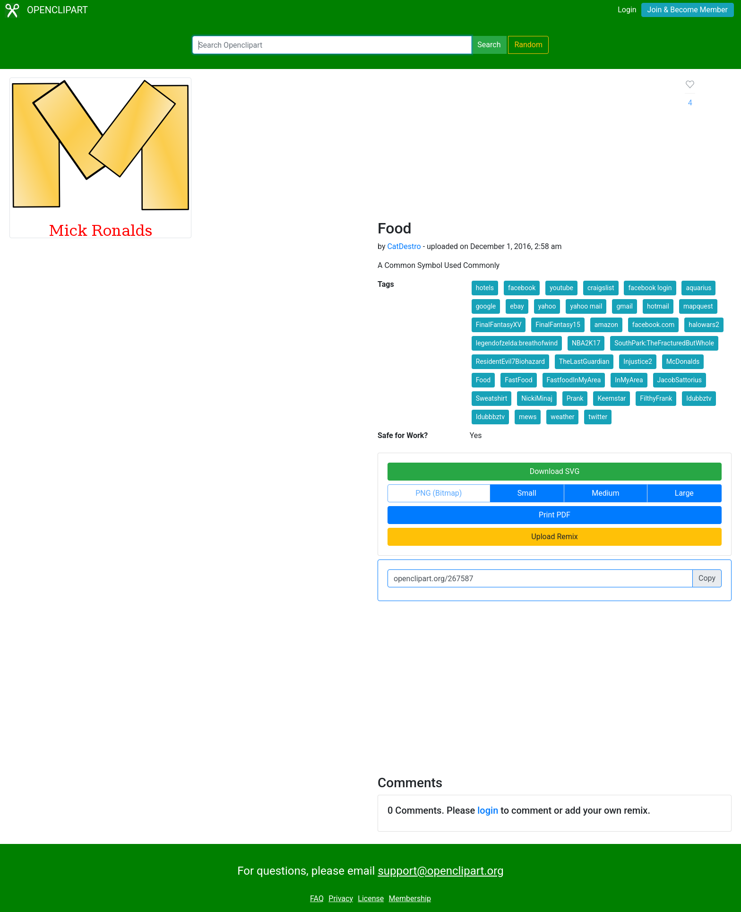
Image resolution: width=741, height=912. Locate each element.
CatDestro (404, 246)
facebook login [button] (650, 288)
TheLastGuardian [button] (584, 361)
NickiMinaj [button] (536, 398)
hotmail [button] (658, 306)
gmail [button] (624, 306)
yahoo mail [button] (586, 306)
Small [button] (526, 493)
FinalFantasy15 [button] (557, 324)
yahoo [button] (547, 306)
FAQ (317, 898)
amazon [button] (606, 324)
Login (627, 9)
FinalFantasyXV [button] (499, 324)
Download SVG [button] (555, 471)
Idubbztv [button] (698, 398)
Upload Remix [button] (554, 536)
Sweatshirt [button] (491, 398)
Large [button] (684, 493)
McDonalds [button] (683, 361)
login (487, 810)
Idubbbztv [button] (490, 417)
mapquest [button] (698, 306)
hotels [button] (485, 288)
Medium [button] (605, 493)
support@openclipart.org (440, 871)
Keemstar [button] (611, 398)
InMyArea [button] (629, 380)
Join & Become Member (687, 9)
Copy (706, 578)
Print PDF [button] (554, 514)
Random (528, 44)
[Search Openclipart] (332, 45)
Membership (410, 898)
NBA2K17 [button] (586, 343)
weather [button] (562, 417)
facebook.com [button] (653, 324)
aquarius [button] (698, 288)
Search (488, 44)
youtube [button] (561, 288)
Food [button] (483, 380)
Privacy (340, 898)
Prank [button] (575, 398)
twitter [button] (597, 417)
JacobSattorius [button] (679, 380)
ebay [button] (517, 306)
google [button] (486, 306)
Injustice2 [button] (637, 361)
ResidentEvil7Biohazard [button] (510, 361)
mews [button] (527, 417)
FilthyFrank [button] (656, 398)
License (371, 898)
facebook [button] (521, 288)
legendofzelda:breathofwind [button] (517, 343)
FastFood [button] (518, 380)
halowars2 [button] (704, 324)
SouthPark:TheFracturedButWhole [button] (664, 343)
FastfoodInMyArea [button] (574, 380)
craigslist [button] (600, 288)
